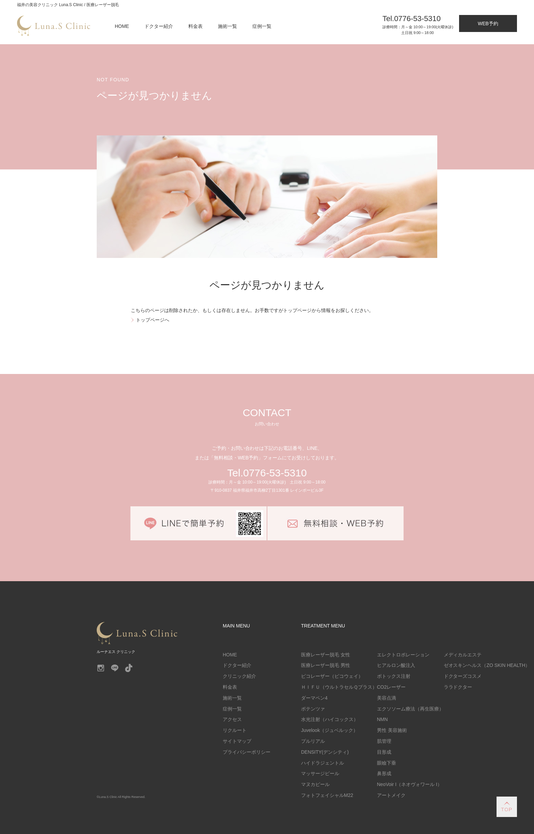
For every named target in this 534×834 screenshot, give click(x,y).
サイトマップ (237, 741)
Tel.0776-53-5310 (267, 472)
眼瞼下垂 (386, 763)
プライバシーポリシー (246, 752)
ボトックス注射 (393, 676)
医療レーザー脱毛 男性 (325, 665)
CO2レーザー (391, 687)
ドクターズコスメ (463, 676)
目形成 (384, 752)
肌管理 (384, 741)
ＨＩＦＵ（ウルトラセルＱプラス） (339, 687)
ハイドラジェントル (322, 763)
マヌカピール (315, 784)
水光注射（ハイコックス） (329, 719)
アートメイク (391, 795)
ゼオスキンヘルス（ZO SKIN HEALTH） (487, 665)
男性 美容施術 (392, 730)
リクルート (235, 730)
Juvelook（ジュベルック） (329, 730)
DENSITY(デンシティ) (325, 752)
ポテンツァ (313, 709)
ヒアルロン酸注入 (396, 665)
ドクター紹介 (158, 26)
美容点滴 (386, 698)
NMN (382, 719)
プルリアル (313, 741)
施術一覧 (227, 26)
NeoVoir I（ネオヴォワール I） (409, 784)
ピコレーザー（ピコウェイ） (332, 676)
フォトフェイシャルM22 (327, 795)
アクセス (232, 719)
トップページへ (152, 320)
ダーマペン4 (314, 698)
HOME (122, 26)
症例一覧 (261, 26)
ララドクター (458, 687)
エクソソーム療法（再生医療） (410, 709)
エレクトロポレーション (403, 654)
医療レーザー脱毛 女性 (325, 654)
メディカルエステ (463, 654)
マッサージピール (320, 773)
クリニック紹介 (239, 676)
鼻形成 (384, 773)
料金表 (195, 26)
